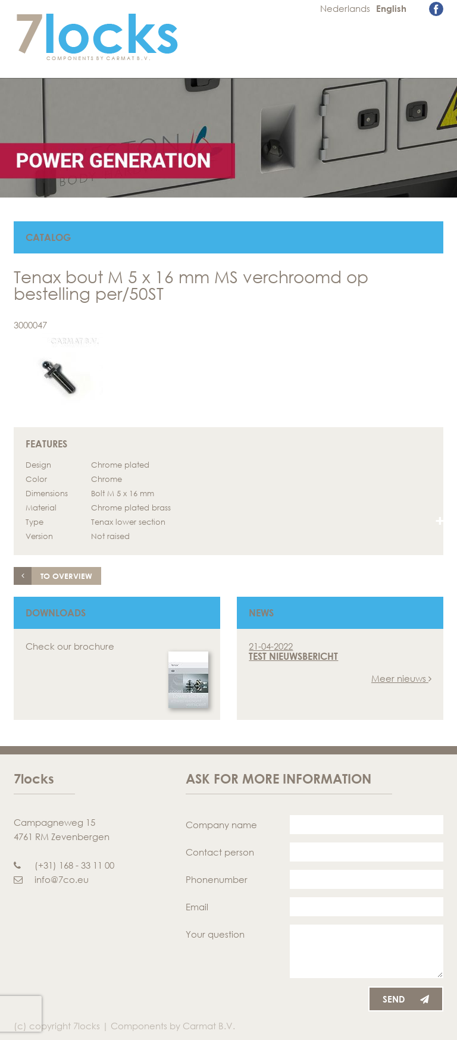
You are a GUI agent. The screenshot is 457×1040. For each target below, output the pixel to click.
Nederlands (345, 8)
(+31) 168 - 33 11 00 (64, 865)
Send (406, 999)
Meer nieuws (401, 678)
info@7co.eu (51, 879)
